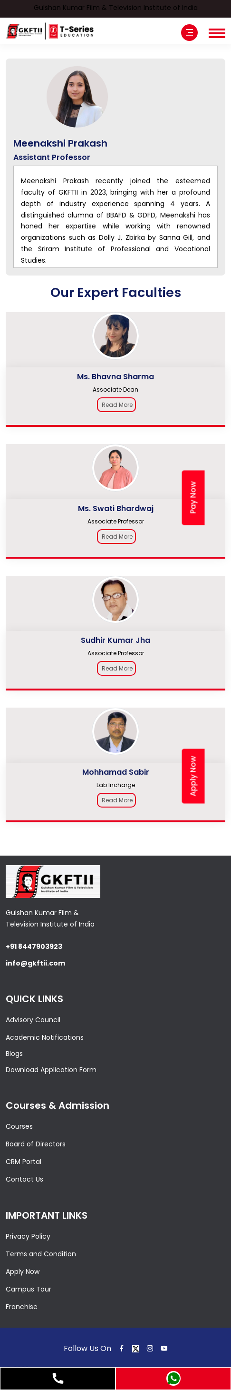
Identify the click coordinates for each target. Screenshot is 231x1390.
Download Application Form (51, 1070)
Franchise (22, 1306)
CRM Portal (23, 1161)
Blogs (14, 1053)
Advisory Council (33, 1020)
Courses (19, 1126)
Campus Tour (28, 1289)
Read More (117, 405)
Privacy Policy (28, 1236)
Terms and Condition (41, 1254)
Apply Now (22, 1271)
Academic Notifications (45, 1037)
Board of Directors (36, 1144)
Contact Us (24, 1179)
